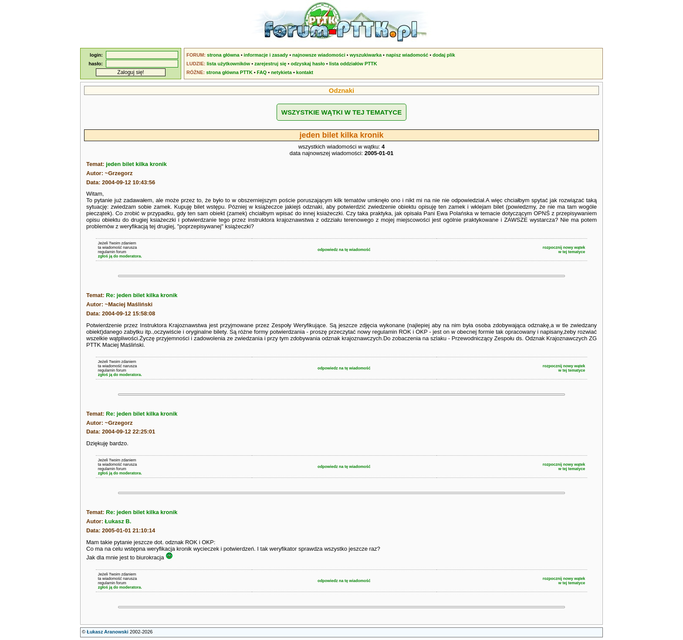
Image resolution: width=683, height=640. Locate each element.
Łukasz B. (118, 521)
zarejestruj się (270, 63)
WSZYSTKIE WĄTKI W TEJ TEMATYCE (341, 112)
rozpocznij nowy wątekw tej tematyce (564, 249)
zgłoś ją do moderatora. (120, 256)
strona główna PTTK (229, 72)
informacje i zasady (266, 55)
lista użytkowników (228, 63)
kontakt (304, 72)
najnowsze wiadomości (318, 55)
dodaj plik (444, 55)
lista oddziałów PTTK (353, 63)
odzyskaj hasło (308, 63)
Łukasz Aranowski (107, 631)
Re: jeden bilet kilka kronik (141, 295)
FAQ (262, 72)
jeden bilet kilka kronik (136, 164)
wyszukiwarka (366, 55)
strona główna (223, 55)
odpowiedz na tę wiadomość (344, 249)
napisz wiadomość (407, 55)
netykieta (281, 72)
